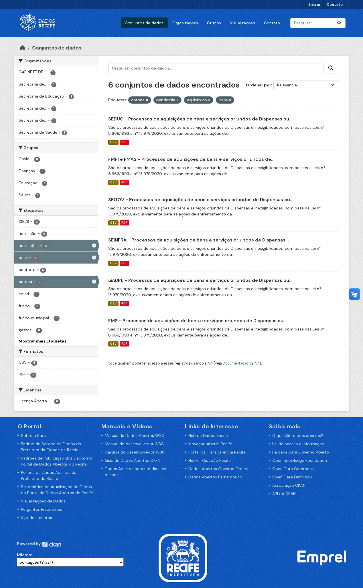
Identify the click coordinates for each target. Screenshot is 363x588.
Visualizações (242, 22)
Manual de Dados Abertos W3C (134, 435)
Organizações (185, 22)
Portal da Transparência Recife (217, 452)
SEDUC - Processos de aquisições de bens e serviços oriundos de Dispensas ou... (200, 119)
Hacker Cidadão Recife (209, 460)
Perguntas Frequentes (41, 509)
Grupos (214, 22)
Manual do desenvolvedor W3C (134, 443)
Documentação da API (241, 363)
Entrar (314, 4)
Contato (335, 4)
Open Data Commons (293, 468)
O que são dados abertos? (297, 435)
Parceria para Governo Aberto (300, 452)
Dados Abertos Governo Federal (218, 468)
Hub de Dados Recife (208, 435)
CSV (113, 142)
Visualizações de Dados (43, 501)
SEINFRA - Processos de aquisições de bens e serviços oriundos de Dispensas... (198, 240)
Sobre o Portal (34, 435)
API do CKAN (284, 493)
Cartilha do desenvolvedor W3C (135, 452)
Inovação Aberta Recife (210, 443)
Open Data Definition (292, 477)
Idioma (24, 554)
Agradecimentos (36, 517)
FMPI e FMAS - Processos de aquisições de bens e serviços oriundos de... (191, 159)
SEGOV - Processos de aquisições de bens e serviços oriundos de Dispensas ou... (200, 200)
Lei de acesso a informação (298, 443)
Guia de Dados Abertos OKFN (132, 460)
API (210, 363)
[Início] (22, 48)
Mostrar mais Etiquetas (42, 341)
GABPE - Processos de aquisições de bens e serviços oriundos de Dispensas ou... (200, 280)
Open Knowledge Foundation (299, 460)
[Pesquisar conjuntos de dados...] (318, 23)
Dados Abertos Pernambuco (215, 477)
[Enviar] (339, 23)
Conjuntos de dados (144, 22)
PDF (124, 142)
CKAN (51, 544)
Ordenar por (258, 85)
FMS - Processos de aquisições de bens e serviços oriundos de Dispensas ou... (197, 321)
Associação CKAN (288, 485)
